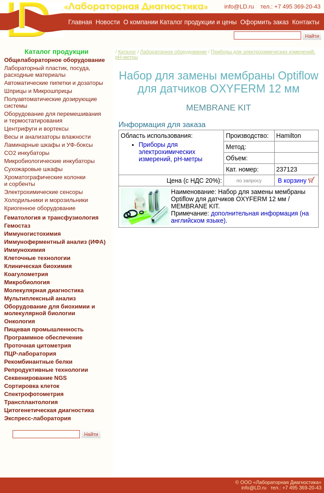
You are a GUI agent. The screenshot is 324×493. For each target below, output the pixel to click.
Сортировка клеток (30, 386)
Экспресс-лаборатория (37, 418)
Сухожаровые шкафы (32, 169)
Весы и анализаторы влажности (46, 136)
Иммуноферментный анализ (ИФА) (53, 241)
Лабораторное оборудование (173, 51)
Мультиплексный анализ (40, 298)
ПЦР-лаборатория (28, 353)
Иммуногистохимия (31, 233)
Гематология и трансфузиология (50, 217)
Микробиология (27, 282)
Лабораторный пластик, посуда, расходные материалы (45, 71)
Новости (108, 22)
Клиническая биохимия (36, 266)
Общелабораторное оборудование (53, 60)
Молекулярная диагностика (42, 290)
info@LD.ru (239, 6)
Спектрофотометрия (34, 394)
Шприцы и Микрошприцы (36, 91)
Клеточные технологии (35, 258)
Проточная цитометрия (36, 345)
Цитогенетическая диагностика (47, 410)
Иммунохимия (24, 249)
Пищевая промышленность (44, 329)
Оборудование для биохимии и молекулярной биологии (48, 310)
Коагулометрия (26, 274)
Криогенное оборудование (38, 208)
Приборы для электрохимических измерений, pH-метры (170, 152)
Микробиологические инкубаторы (48, 161)
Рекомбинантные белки (37, 361)
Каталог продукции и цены (198, 22)
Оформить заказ (265, 22)
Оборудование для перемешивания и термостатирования (51, 117)
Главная (80, 22)
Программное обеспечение (43, 337)
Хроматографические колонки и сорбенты (43, 180)
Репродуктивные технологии (44, 369)
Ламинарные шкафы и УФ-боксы (47, 144)
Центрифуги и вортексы (35, 128)
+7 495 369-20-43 (297, 6)
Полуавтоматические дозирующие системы (49, 102)
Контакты (305, 22)
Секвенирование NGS (34, 377)
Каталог (127, 51)
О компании (140, 22)
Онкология (19, 321)
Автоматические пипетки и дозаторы (52, 82)
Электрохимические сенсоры (42, 192)
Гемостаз (17, 225)
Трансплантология (29, 402)
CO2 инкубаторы (25, 153)
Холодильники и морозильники (44, 200)
